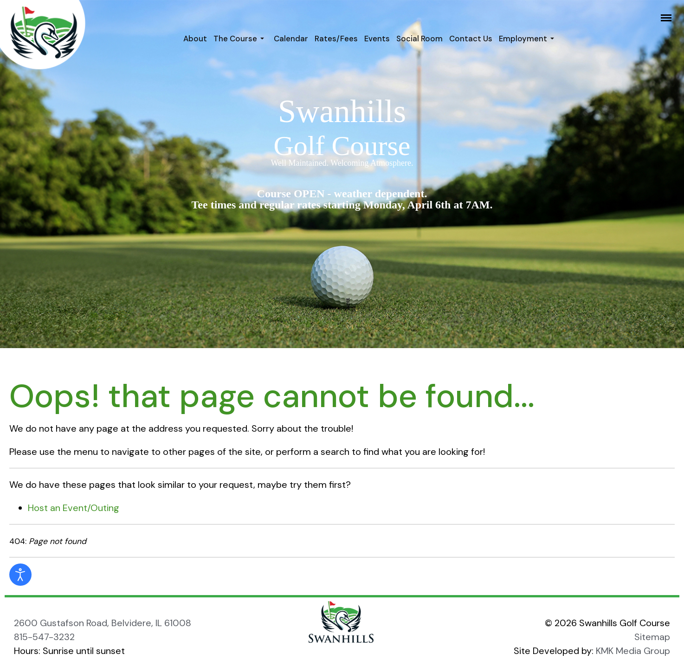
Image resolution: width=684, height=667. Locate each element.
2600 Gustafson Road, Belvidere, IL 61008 (102, 623)
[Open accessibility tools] (20, 574)
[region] (342, 174)
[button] (240, 38)
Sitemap (652, 637)
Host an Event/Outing (73, 508)
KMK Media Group (633, 651)
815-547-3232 (44, 637)
